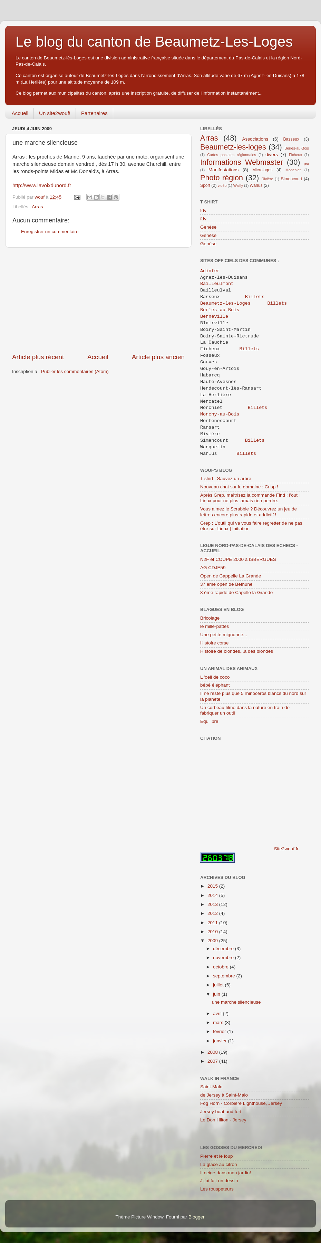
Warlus (256, 185)
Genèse (208, 227)
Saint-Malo (211, 1086)
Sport (205, 185)
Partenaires (94, 113)
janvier (220, 1040)
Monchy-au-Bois (219, 414)
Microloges (262, 170)
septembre (224, 975)
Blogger (196, 1217)
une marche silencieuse (236, 1002)
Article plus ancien (158, 357)
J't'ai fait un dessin (219, 1180)
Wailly (238, 185)
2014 (213, 895)
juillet (219, 984)
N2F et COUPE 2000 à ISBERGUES (238, 559)
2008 (213, 1052)
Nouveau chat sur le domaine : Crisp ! (239, 486)
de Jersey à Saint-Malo (224, 1095)
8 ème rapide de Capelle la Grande (236, 592)
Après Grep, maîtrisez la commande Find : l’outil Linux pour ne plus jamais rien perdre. (250, 498)
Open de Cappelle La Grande (230, 576)
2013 (213, 904)
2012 (213, 913)
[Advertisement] (98, 300)
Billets (255, 297)
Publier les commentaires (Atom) (75, 371)
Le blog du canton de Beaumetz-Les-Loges (154, 42)
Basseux (291, 139)
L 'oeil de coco (215, 677)
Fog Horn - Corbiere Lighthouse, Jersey (241, 1103)
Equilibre (209, 721)
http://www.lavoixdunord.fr (41, 185)
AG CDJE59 (213, 567)
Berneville (215, 317)
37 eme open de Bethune (226, 584)
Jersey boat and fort (220, 1111)
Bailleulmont (218, 284)
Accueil (20, 113)
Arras (37, 206)
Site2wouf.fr (286, 848)
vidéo (222, 185)
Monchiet (293, 170)
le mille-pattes (214, 626)
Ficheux (295, 155)
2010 (213, 931)
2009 (213, 940)
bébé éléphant (215, 685)
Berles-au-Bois (296, 148)
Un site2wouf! (54, 113)
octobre (221, 966)
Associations (255, 139)
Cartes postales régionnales (231, 155)
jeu (306, 163)
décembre (224, 948)
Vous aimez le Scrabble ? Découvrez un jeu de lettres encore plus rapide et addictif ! (248, 511)
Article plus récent (38, 357)
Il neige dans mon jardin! (225, 1172)
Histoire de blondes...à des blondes (236, 651)
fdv (203, 210)
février (220, 1031)
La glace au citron (218, 1164)
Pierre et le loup (216, 1156)
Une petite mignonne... (223, 634)
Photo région (221, 177)
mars (219, 1022)
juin (217, 994)
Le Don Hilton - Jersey (223, 1119)
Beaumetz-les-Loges (225, 303)
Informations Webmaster (241, 162)
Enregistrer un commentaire (50, 231)
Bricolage (210, 618)
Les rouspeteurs (217, 1189)
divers (271, 154)
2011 (213, 922)
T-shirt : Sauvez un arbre (225, 478)
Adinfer (210, 271)
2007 (213, 1061)
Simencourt (291, 178)
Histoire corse (214, 643)
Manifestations (223, 169)
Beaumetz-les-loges (233, 147)
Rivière (267, 179)
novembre (224, 957)
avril (218, 1013)
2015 (213, 886)
